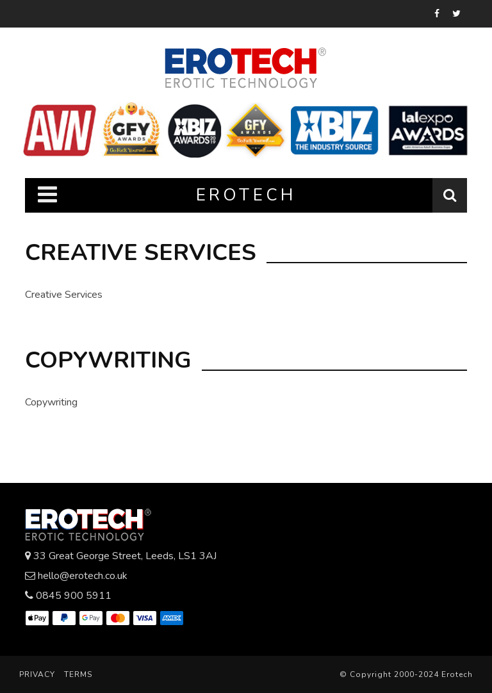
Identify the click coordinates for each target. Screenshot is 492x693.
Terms (78, 674)
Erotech (457, 674)
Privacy (37, 674)
